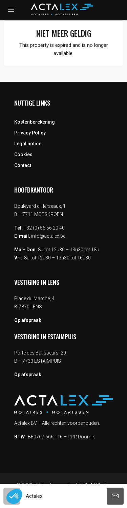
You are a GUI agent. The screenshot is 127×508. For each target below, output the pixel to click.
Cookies (23, 154)
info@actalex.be (48, 236)
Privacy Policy (30, 132)
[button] (14, 496)
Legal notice (27, 143)
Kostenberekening (34, 122)
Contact (22, 165)
